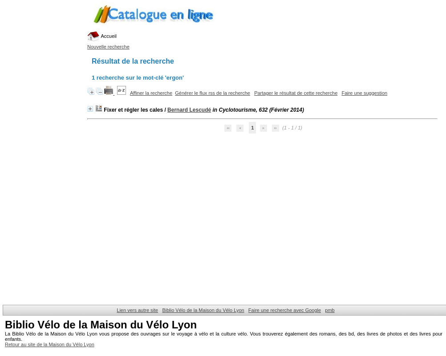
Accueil (102, 36)
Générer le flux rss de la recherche (212, 93)
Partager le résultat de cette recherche (295, 93)
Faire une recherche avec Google (284, 310)
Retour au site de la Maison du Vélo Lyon (49, 344)
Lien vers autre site (137, 310)
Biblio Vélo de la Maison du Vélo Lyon (203, 310)
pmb (329, 310)
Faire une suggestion (364, 93)
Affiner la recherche (151, 93)
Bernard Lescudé (189, 110)
